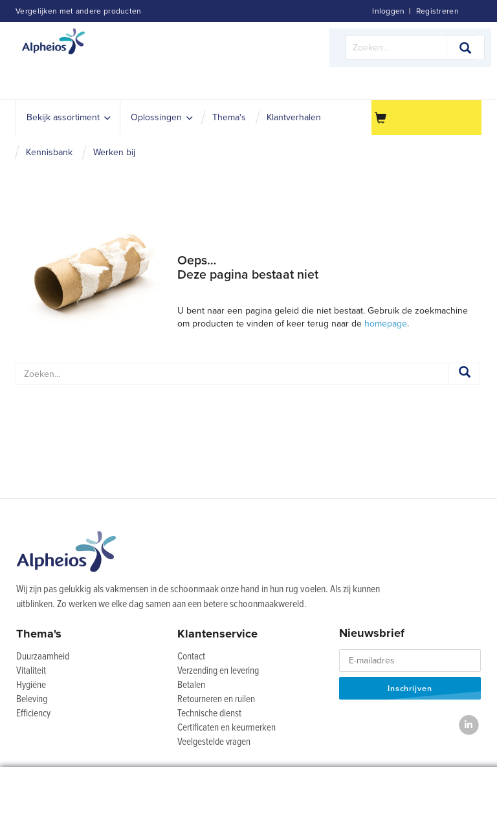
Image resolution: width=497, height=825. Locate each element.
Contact (191, 656)
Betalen (191, 685)
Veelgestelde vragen (213, 742)
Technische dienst (209, 713)
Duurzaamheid (42, 656)
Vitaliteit (31, 671)
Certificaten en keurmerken (226, 728)
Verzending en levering (218, 671)
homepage (385, 323)
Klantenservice (217, 634)
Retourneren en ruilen (216, 699)
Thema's (38, 634)
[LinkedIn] (469, 725)
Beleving (31, 699)
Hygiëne (31, 685)
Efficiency (33, 713)
